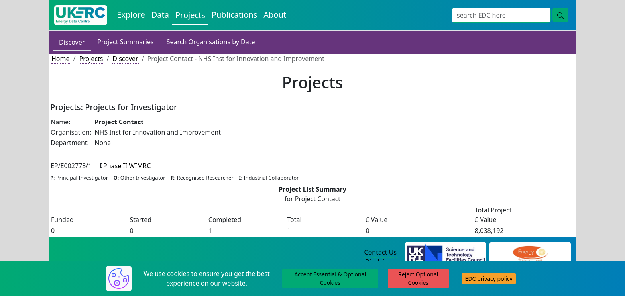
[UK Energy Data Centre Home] (80, 15)
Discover (72, 42)
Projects (91, 58)
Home (60, 58)
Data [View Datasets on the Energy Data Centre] (160, 14)
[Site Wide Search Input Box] (501, 15)
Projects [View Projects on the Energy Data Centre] (190, 15)
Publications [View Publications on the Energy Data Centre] (234, 14)
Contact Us (380, 252)
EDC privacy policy (489, 278)
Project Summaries (125, 41)
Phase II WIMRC (127, 165)
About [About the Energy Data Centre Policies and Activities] (274, 14)
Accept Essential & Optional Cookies (330, 278)
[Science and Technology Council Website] (446, 252)
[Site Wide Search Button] (560, 15)
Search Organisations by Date (211, 41)
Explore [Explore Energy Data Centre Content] (131, 14)
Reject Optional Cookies (418, 278)
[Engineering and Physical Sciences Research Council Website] (530, 252)
